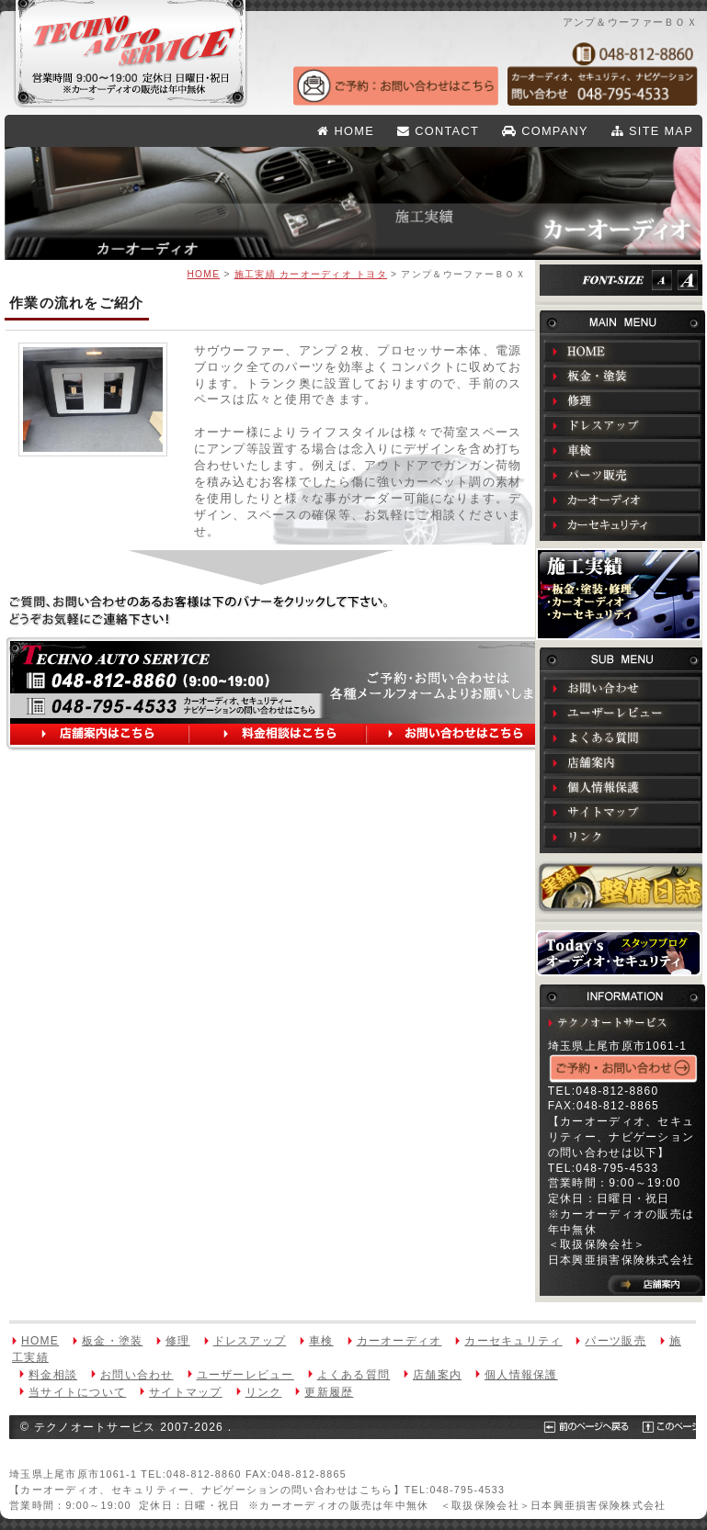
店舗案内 (622, 762)
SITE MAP (652, 131)
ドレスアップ (622, 425)
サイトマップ (622, 812)
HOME (345, 131)
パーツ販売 (622, 475)
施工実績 (618, 594)
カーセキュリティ (622, 524)
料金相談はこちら (279, 735)
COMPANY (545, 131)
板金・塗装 (622, 376)
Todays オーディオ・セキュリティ (618, 953)
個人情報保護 (622, 787)
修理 (622, 400)
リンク (622, 837)
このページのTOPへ (155, 1451)
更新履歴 (328, 1392)
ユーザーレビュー (622, 713)
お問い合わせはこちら (460, 735)
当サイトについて (77, 1392)
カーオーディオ (622, 500)
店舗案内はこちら (103, 735)
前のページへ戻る (57, 1451)
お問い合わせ (622, 688)
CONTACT (438, 131)
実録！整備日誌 (622, 887)
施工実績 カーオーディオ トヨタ (310, 274)
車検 (622, 450)
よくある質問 (622, 737)
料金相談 (53, 1374)
